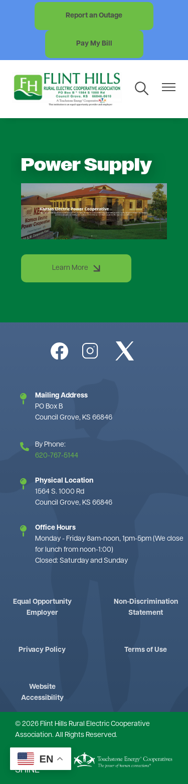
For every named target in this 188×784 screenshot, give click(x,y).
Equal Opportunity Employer (42, 607)
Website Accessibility (42, 692)
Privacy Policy (42, 650)
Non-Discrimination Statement (146, 607)
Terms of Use (145, 650)
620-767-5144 (56, 456)
